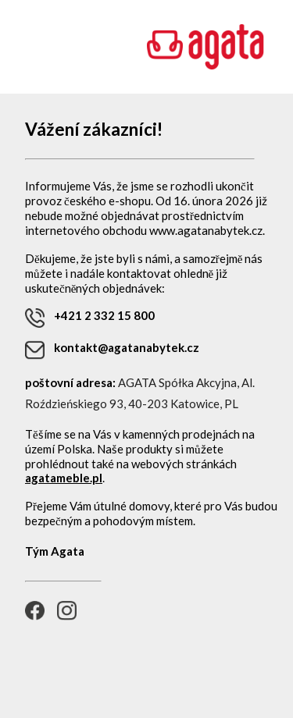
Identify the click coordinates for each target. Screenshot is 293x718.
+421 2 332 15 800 (90, 318)
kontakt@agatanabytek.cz (112, 350)
